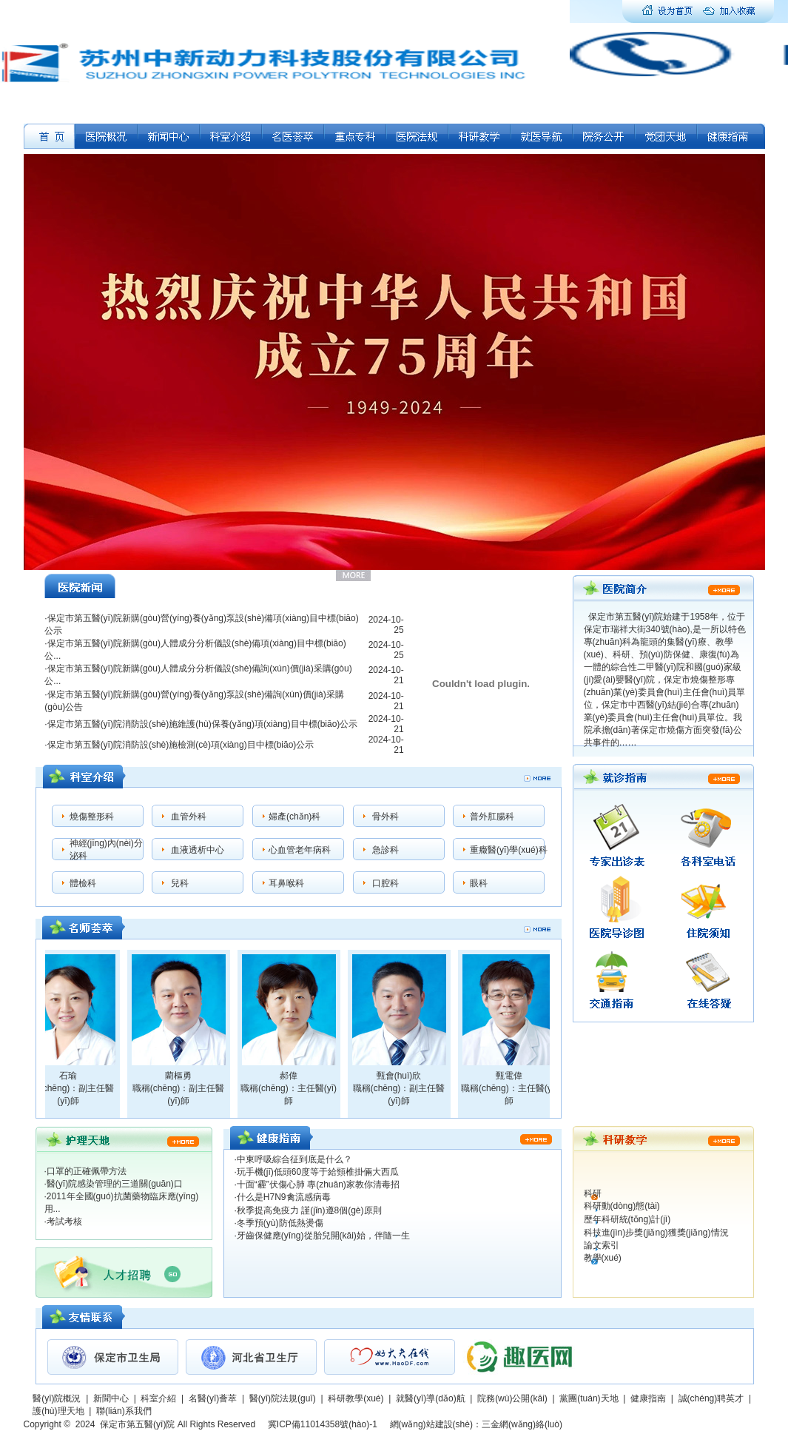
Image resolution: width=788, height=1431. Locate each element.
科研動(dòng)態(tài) (622, 1206)
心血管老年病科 (300, 850)
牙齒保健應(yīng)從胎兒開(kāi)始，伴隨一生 (323, 1235)
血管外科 (188, 816)
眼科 (479, 883)
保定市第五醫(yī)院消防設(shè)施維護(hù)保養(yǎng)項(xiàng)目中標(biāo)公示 (202, 724)
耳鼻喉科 (286, 883)
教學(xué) (603, 1258)
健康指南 (648, 1398)
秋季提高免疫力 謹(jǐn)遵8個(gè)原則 (309, 1210)
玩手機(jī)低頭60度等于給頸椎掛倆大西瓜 (318, 1172)
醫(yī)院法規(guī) (282, 1398)
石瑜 (72, 1075)
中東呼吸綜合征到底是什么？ (294, 1159)
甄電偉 (512, 1075)
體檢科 (83, 883)
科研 (593, 1193)
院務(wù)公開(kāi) (512, 1398)
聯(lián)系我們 (124, 1411)
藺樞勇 (182, 1075)
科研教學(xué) (355, 1398)
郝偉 (292, 1075)
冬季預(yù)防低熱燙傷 (280, 1223)
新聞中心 (111, 1398)
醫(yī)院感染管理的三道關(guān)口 (115, 1184)
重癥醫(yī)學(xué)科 (509, 850)
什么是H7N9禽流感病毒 (284, 1197)
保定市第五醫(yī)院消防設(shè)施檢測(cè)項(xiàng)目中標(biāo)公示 (180, 745)
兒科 (180, 883)
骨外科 (385, 816)
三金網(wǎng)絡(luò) (522, 1424)
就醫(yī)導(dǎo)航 (430, 1398)
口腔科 (385, 883)
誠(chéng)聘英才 (711, 1398)
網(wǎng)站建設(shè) (431, 1424)
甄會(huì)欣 (402, 1075)
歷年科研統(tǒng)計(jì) (627, 1219)
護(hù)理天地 (58, 1411)
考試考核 (64, 1221)
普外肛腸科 (492, 816)
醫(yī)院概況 (57, 1398)
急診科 (385, 850)
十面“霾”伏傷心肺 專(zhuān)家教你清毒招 (318, 1184)
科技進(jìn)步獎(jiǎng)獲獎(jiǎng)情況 (656, 1232)
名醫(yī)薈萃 (213, 1398)
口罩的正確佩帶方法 (87, 1171)
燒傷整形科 (92, 816)
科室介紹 (158, 1398)
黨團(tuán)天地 (588, 1398)
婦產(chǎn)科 (294, 816)
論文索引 (601, 1245)
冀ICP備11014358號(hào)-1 (322, 1424)
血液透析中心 (197, 850)
